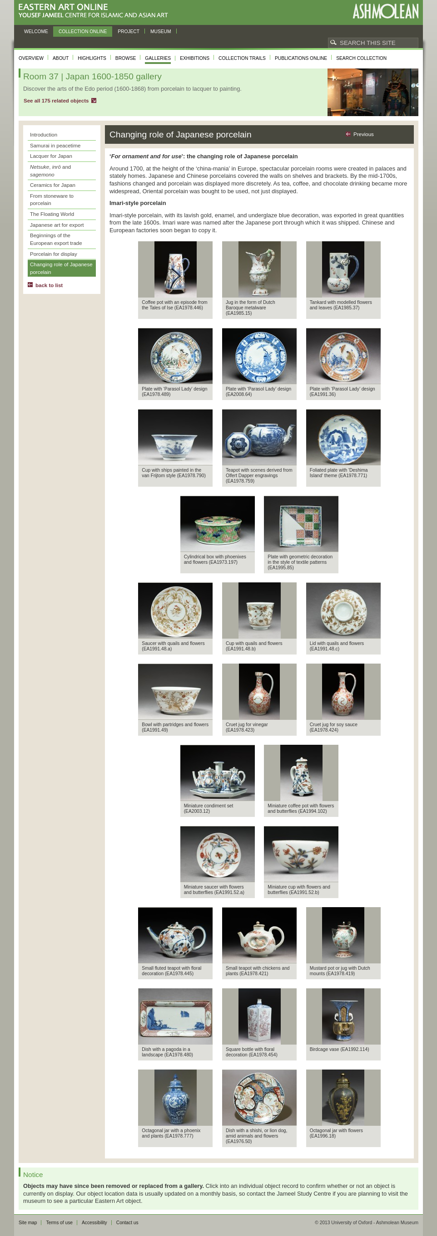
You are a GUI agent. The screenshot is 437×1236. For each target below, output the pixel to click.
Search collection (361, 58)
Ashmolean (385, 11)
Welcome (36, 31)
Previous (363, 134)
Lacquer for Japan (51, 156)
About (61, 58)
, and (50, 170)
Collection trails (242, 58)
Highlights (92, 58)
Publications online (301, 58)
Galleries (158, 58)
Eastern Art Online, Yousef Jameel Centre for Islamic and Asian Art (96, 11)
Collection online (83, 31)
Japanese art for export (57, 225)
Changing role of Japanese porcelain (61, 268)
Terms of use (59, 1222)
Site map (28, 1222)
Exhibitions (194, 58)
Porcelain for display (53, 254)
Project (128, 31)
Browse (125, 58)
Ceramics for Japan (52, 185)
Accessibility (94, 1222)
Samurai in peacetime (55, 145)
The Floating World (52, 214)
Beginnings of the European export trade (56, 239)
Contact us (127, 1222)
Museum (160, 31)
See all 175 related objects (56, 100)
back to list (49, 285)
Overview (31, 58)
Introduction (43, 134)
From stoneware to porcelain (52, 199)
